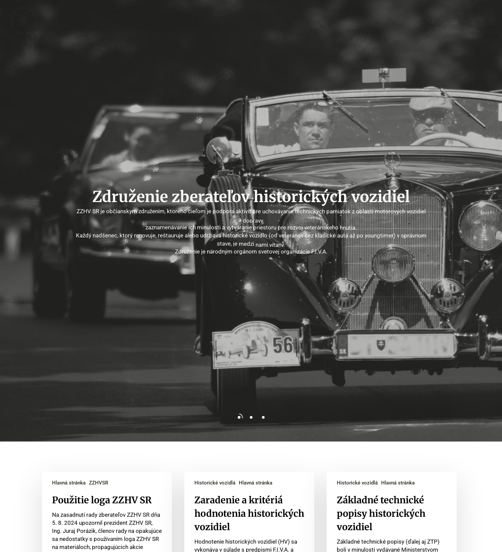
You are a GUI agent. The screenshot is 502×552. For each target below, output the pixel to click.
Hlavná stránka (69, 483)
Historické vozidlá (214, 483)
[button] (491, 21)
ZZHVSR (98, 483)
